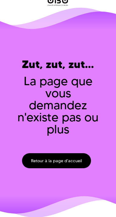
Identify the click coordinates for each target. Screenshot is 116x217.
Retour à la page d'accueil (56, 160)
